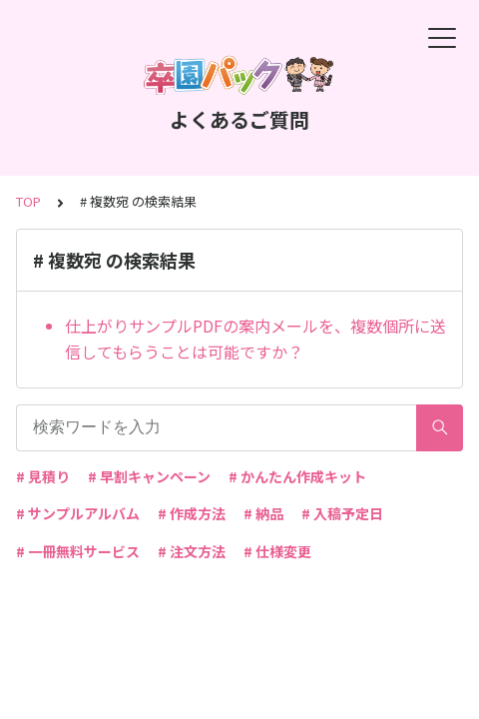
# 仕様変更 (277, 551)
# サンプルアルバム (78, 513)
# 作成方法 (192, 513)
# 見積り (43, 476)
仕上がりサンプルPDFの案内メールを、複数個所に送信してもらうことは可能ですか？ (255, 338)
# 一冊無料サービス (78, 551)
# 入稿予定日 (342, 513)
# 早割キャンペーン (149, 476)
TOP (28, 201)
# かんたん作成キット (297, 476)
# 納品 (263, 513)
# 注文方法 (192, 551)
